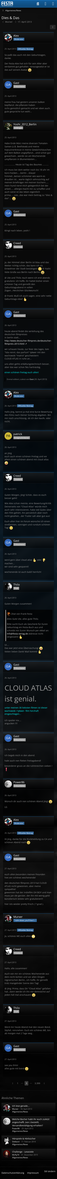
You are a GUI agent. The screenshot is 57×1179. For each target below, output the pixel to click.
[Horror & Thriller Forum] (7, 4)
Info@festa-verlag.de (17, 633)
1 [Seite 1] (17, 1083)
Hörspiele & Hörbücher (24, 1138)
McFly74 (15, 1154)
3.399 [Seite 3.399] (37, 1083)
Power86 (16, 1128)
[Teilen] (52, 27)
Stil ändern (49, 1171)
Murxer (15, 1109)
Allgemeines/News (20, 1111)
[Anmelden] (45, 4)
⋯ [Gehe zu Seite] (22, 1083)
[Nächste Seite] (44, 1083)
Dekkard (15, 1141)
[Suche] (38, 4)
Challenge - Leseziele (23, 1151)
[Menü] (53, 4)
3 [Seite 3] (26, 1083)
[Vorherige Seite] (13, 1083)
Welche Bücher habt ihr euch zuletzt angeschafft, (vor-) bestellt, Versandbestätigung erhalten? (30, 1122)
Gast (32, 379)
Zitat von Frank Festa (21, 613)
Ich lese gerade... (20, 1105)
